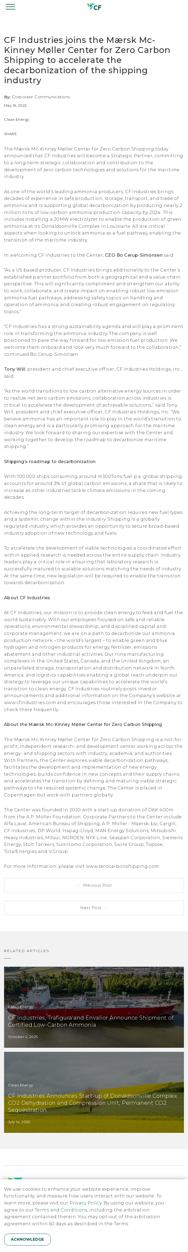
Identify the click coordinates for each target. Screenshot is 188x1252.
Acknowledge (27, 1239)
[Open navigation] (11, 7)
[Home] (94, 7)
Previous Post (97, 885)
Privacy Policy (85, 1203)
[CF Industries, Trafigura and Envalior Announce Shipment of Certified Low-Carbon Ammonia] (94, 1007)
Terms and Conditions (61, 1210)
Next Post (91, 907)
